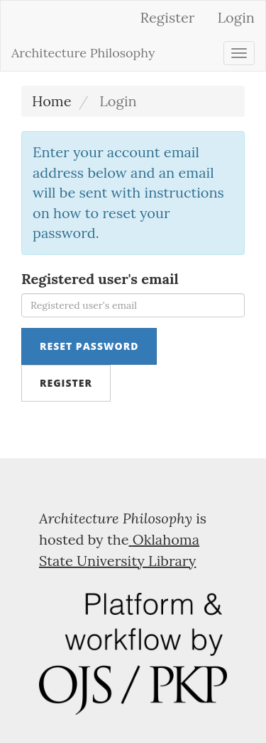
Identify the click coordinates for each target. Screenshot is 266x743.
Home (52, 101)
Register (167, 17)
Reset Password (89, 346)
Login (236, 17)
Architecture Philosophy (83, 53)
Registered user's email (100, 279)
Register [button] (66, 383)
